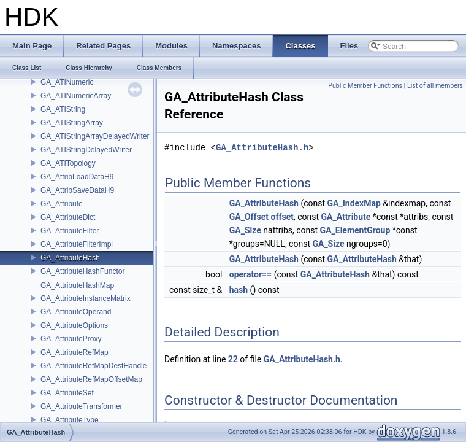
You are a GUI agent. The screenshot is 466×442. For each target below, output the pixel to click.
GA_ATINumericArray (75, 95)
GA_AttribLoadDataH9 (76, 177)
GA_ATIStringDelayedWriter (86, 149)
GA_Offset (249, 217)
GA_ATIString (62, 109)
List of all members (435, 86)
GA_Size (245, 230)
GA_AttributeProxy (70, 339)
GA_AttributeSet (67, 393)
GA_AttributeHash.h (262, 147)
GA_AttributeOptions (74, 325)
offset (282, 217)
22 (233, 359)
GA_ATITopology (68, 163)
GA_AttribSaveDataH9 (77, 190)
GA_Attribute (61, 204)
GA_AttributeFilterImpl (76, 244)
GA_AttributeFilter (69, 231)
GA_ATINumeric (66, 82)
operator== (250, 274)
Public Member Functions (365, 86)
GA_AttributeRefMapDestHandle (93, 366)
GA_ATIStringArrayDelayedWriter (95, 136)
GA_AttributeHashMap (77, 285)
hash (238, 290)
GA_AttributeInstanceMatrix (85, 298)
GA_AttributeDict (67, 217)
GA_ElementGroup (355, 230)
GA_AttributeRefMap (74, 352)
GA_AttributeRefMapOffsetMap (91, 379)
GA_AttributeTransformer (81, 406)
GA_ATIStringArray (71, 122)
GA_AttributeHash (70, 258)
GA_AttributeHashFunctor (82, 271)
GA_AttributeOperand (75, 312)
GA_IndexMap (354, 203)
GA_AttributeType (69, 420)
